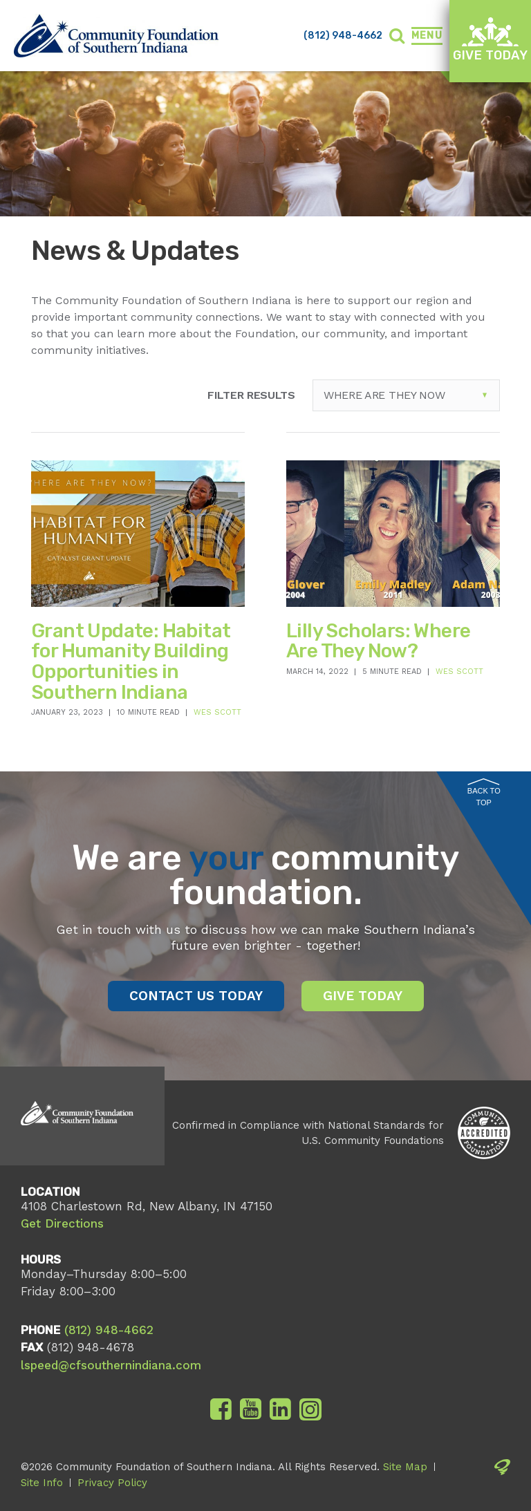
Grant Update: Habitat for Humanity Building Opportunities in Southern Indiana (130, 661)
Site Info (42, 1482)
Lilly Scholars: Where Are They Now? (378, 641)
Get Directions (62, 1223)
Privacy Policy (112, 1482)
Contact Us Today (196, 996)
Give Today (490, 39)
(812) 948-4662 (343, 35)
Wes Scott (217, 712)
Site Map (405, 1467)
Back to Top (484, 792)
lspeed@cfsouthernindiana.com (111, 1365)
